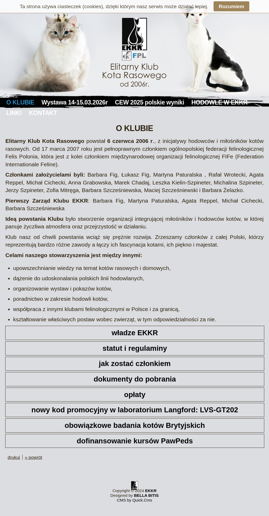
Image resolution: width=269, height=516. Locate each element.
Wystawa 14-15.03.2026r (75, 102)
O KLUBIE (20, 102)
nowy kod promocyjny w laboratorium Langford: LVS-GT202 (135, 410)
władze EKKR (135, 333)
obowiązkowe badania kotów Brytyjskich (135, 425)
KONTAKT (43, 112)
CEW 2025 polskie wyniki (149, 102)
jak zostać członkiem (134, 363)
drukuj (14, 457)
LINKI (14, 112)
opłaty (134, 394)
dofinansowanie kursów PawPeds (135, 441)
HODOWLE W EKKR (220, 102)
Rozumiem (231, 6)
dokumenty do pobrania (135, 379)
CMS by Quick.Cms (134, 500)
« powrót (33, 457)
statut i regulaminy (134, 348)
